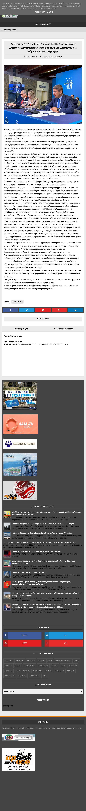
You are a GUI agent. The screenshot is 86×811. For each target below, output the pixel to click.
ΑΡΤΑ (50, 661)
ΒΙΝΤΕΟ (76, 661)
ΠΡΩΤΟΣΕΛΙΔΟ (10, 676)
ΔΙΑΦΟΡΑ (8, 666)
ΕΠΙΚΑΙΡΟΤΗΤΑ (17, 302)
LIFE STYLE (9, 661)
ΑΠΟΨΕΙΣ (41, 661)
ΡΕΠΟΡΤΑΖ (22, 676)
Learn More (39, 12)
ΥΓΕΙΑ (45, 676)
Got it (50, 12)
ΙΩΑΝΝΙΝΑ (8, 671)
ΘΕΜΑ (63, 666)
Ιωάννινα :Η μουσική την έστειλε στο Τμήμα (29, 572)
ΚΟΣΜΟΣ (26, 671)
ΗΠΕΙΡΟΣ (55, 666)
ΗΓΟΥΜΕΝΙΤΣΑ (43, 666)
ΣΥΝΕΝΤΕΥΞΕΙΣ (34, 676)
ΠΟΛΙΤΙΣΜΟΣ (59, 671)
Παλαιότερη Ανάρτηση (63, 329)
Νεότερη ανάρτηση (22, 329)
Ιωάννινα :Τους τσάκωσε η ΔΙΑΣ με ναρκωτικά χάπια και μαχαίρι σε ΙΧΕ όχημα (43, 524)
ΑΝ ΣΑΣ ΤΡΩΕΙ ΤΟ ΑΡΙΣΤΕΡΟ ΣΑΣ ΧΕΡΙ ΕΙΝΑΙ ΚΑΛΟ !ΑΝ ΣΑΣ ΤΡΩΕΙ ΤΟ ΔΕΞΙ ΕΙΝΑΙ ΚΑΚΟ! (39, 542)
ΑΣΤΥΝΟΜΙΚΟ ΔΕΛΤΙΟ (63, 661)
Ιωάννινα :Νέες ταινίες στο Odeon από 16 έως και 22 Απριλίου (36, 551)
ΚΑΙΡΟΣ (17, 671)
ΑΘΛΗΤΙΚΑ (31, 661)
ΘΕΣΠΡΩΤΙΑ (73, 666)
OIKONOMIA (20, 661)
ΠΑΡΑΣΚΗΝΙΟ (37, 671)
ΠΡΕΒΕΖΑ (70, 671)
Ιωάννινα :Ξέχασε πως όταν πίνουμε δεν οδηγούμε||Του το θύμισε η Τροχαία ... (42, 533)
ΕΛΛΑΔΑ (18, 666)
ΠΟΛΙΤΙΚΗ (48, 671)
